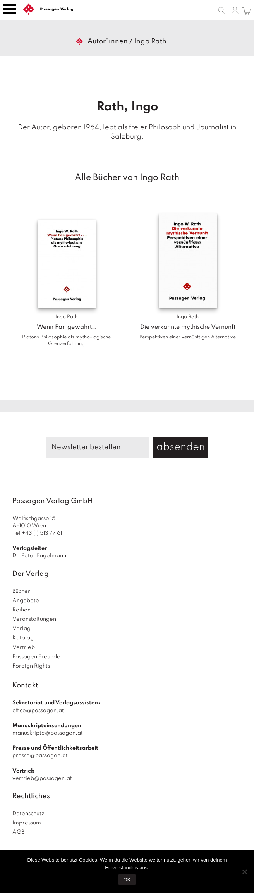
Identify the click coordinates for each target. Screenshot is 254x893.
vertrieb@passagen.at (42, 778)
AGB (18, 832)
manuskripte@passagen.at (47, 733)
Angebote (25, 600)
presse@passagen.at (40, 755)
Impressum (26, 823)
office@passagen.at (38, 710)
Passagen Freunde (36, 656)
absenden (180, 447)
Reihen (21, 610)
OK (127, 880)
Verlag (21, 628)
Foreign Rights (31, 666)
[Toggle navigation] (9, 9)
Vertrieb (23, 647)
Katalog (23, 638)
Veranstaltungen (34, 619)
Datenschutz (28, 813)
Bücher (21, 591)
